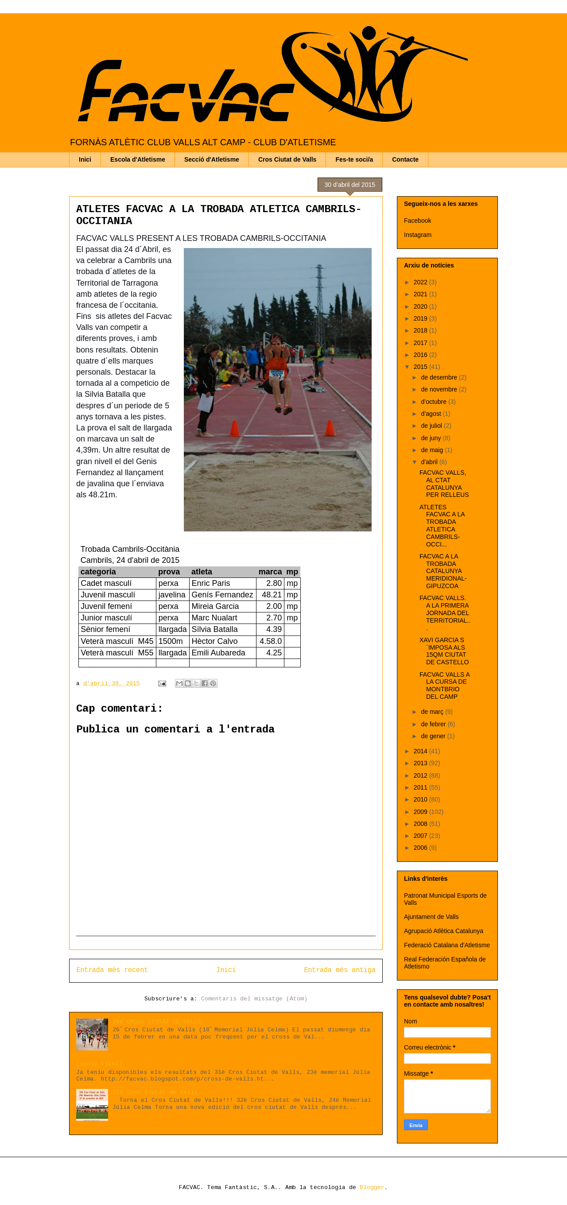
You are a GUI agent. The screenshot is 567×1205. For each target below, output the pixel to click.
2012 (421, 775)
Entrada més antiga (340, 970)
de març (433, 711)
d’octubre (434, 401)
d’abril (430, 461)
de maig (433, 449)
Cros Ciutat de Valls (287, 159)
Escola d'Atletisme (137, 159)
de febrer (434, 724)
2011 (421, 787)
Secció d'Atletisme (211, 159)
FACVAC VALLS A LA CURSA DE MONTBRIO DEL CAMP (444, 685)
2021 (421, 294)
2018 (421, 330)
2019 (421, 318)
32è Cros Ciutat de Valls (155, 1092)
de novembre (440, 389)
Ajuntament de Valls (431, 916)
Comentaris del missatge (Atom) (254, 999)
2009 (421, 811)
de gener (434, 736)
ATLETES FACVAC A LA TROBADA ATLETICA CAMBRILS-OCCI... (442, 526)
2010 (421, 799)
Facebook (417, 220)
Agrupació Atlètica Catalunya (443, 930)
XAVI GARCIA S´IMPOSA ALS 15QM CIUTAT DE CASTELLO (444, 651)
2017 (421, 342)
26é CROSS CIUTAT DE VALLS (157, 1022)
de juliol (432, 425)
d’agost (432, 413)
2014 (421, 751)
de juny (432, 438)
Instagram (417, 234)
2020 (421, 306)
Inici (85, 159)
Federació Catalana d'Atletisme (447, 945)
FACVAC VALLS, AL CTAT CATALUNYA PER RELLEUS (444, 483)
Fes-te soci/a (354, 159)
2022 (421, 282)
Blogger (372, 1187)
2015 (421, 366)
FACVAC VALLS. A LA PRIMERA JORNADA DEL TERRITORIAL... (444, 612)
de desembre (440, 377)
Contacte (405, 159)
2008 (421, 823)
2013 (421, 763)
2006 (421, 847)
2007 (421, 835)
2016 (421, 354)
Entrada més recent (112, 970)
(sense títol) (99, 1064)
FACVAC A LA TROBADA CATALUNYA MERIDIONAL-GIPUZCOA (443, 571)
